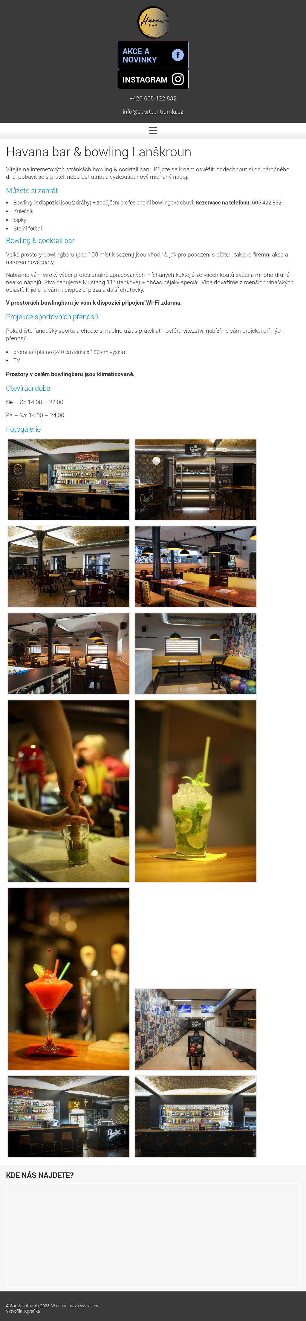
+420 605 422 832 (153, 98)
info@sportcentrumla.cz (153, 111)
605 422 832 (266, 202)
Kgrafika (32, 1311)
